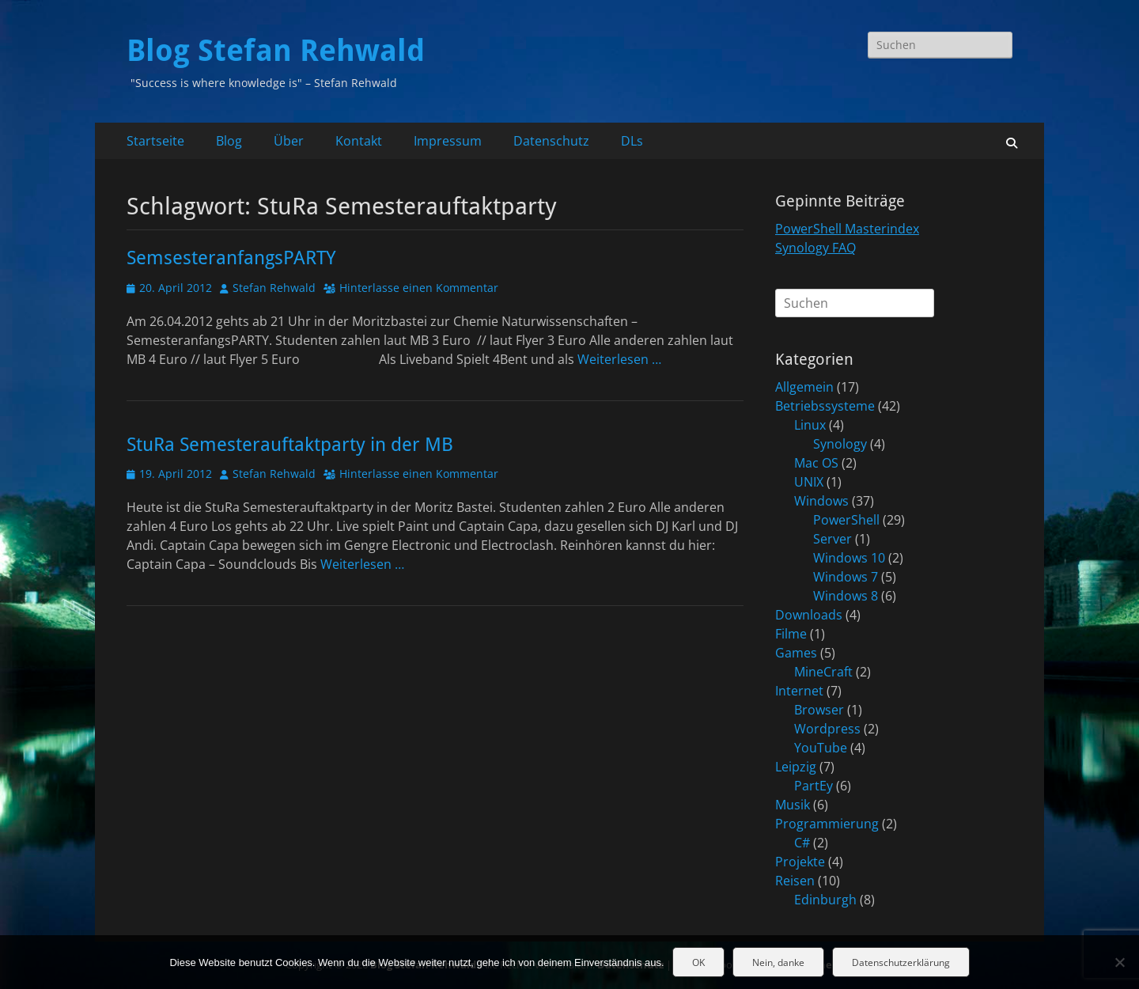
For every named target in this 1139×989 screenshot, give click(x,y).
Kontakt (358, 141)
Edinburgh (825, 899)
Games (796, 652)
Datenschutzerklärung (901, 962)
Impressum (448, 141)
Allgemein (804, 387)
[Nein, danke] (1119, 962)
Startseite (155, 141)
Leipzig (795, 766)
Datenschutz (551, 141)
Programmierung (827, 823)
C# (802, 842)
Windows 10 (849, 557)
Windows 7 (845, 576)
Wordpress (827, 728)
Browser (819, 709)
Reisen (795, 880)
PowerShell (846, 520)
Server (832, 539)
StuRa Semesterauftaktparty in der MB (290, 445)
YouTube (820, 747)
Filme (791, 633)
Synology (840, 444)
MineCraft (823, 671)
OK (698, 962)
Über (289, 141)
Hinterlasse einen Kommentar (418, 287)
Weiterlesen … (619, 359)
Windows (821, 501)
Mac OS (816, 463)
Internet (799, 690)
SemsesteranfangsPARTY (231, 258)
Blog (229, 141)
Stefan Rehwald (274, 287)
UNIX (808, 482)
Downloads (808, 614)
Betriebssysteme (825, 406)
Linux (810, 425)
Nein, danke (778, 962)
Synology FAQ (815, 247)
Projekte (800, 861)
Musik (792, 804)
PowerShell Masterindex (847, 228)
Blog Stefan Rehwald (276, 50)
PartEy (813, 785)
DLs (632, 141)
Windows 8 (845, 595)
